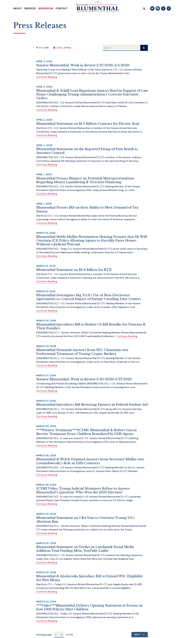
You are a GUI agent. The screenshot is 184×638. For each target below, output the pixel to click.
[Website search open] (144, 8)
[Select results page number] (59, 633)
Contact (62, 8)
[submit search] (144, 48)
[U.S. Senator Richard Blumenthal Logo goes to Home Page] (96, 7)
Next (137, 632)
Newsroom (45, 8)
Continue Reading (47, 76)
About (17, 8)
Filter (42, 47)
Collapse (62, 47)
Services (30, 8)
